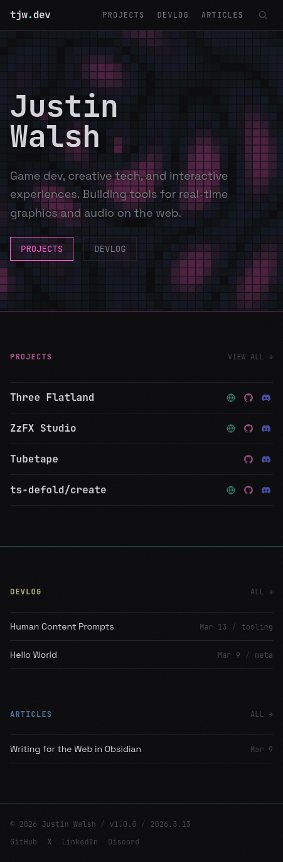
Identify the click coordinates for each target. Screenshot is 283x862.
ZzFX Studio (43, 428)
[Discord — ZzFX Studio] (266, 428)
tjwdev (30, 14)
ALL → (261, 592)
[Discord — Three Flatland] (266, 398)
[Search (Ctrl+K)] (263, 15)
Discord (123, 842)
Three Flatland (52, 397)
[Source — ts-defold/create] (248, 491)
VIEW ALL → (250, 357)
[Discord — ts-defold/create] (266, 491)
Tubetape (34, 459)
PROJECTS (123, 15)
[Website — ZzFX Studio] (231, 428)
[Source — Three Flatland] (248, 398)
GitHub (23, 842)
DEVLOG (172, 15)
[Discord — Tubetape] (266, 460)
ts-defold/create (58, 490)
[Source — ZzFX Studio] (248, 428)
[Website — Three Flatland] (231, 398)
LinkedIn (79, 842)
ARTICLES (222, 15)
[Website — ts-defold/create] (231, 491)
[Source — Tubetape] (248, 460)
